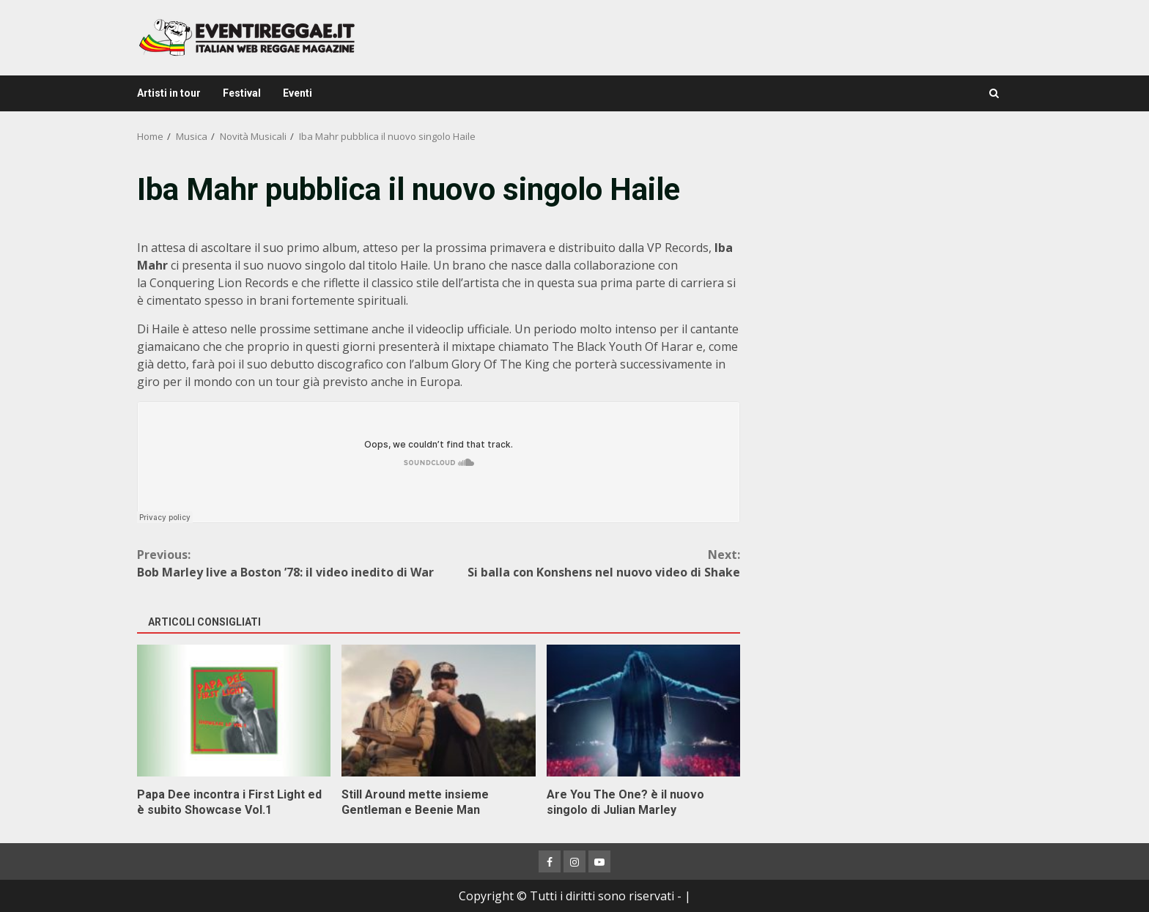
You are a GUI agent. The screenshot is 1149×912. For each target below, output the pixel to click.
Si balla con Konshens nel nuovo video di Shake (590, 563)
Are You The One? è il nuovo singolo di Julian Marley (643, 710)
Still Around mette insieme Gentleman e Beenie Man (438, 710)
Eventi (297, 93)
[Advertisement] (885, 271)
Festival (242, 93)
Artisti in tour (169, 93)
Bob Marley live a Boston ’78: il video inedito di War (288, 563)
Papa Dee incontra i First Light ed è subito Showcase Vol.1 (233, 710)
